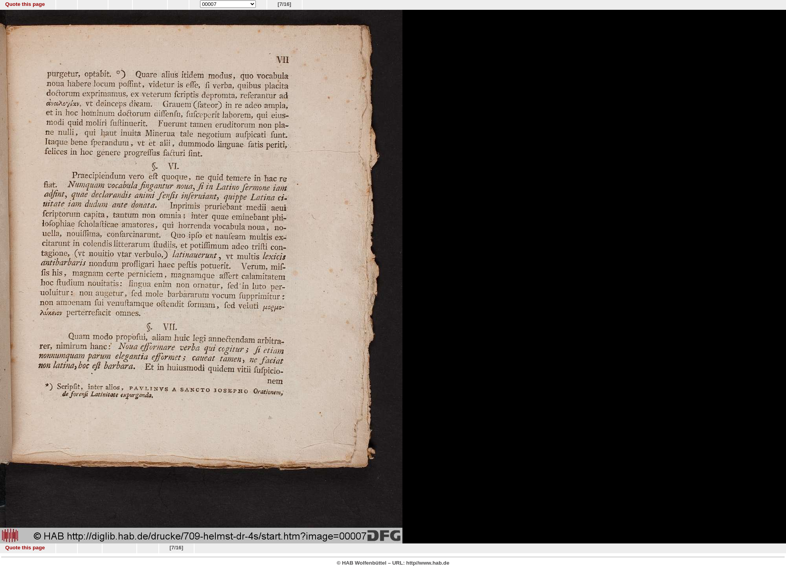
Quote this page (25, 4)
